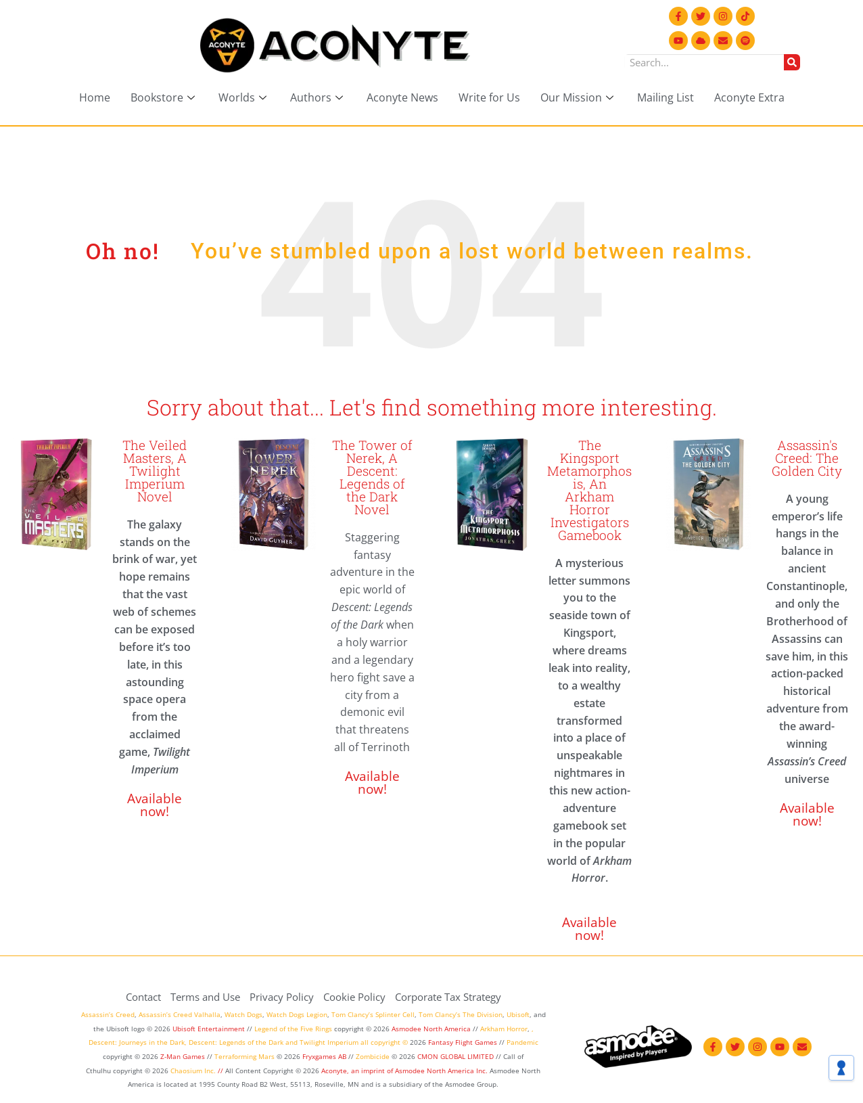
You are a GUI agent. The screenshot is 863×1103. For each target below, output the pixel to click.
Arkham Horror (504, 1028)
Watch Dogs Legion (296, 1014)
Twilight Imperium (329, 1042)
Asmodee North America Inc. (442, 1070)
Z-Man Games (182, 1056)
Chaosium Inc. (193, 1070)
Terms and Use (205, 997)
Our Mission (578, 97)
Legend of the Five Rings (293, 1028)
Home (94, 97)
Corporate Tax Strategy (448, 997)
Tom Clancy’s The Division (461, 1014)
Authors (318, 97)
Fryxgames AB (324, 1056)
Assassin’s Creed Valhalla (179, 1014)
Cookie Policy (354, 997)
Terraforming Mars (244, 1056)
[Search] (792, 62)
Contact (143, 997)
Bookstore (164, 97)
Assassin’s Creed (108, 1014)
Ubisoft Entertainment (208, 1028)
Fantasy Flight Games (462, 1042)
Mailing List (665, 97)
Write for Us (489, 97)
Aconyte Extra (749, 97)
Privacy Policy (282, 997)
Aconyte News (402, 97)
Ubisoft (518, 1014)
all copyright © (384, 1042)
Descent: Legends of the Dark (236, 1042)
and (291, 1042)
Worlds (244, 97)
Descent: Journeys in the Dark (137, 1042)
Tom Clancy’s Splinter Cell (373, 1014)
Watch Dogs (243, 1014)
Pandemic (522, 1042)
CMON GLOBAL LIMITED (456, 1056)
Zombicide (373, 1056)
